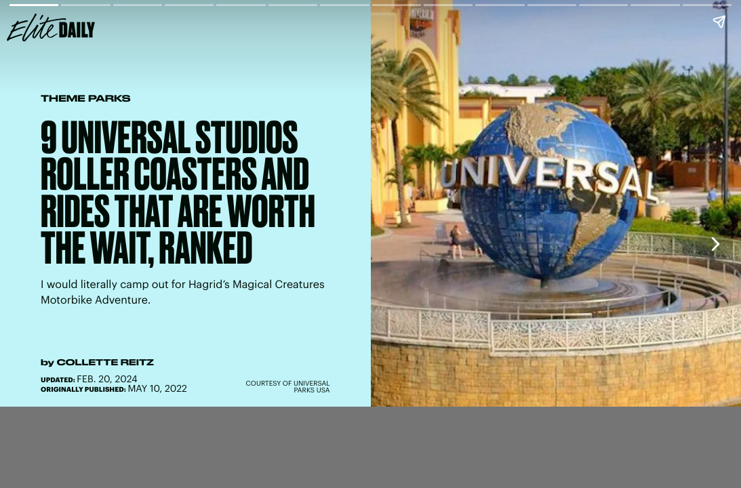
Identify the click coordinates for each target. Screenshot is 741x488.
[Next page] (714, 244)
